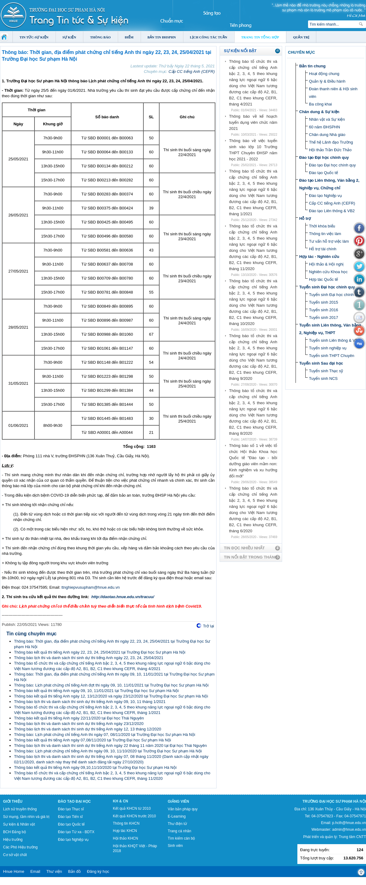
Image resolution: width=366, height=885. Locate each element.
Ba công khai (320, 104)
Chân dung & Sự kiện (319, 111)
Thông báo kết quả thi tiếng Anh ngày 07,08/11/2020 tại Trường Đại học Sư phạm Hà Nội (92, 740)
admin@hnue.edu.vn (349, 829)
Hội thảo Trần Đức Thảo (330, 150)
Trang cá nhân (179, 831)
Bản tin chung (312, 66)
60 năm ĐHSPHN (324, 127)
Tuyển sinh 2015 (323, 302)
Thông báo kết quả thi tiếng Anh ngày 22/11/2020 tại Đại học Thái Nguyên (79, 718)
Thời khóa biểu (322, 226)
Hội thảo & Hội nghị (326, 264)
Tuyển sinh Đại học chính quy (327, 287)
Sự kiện (69, 37)
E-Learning (177, 816)
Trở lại (208, 626)
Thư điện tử (177, 824)
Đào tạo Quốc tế (323, 172)
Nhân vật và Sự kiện (327, 119)
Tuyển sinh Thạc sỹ (326, 371)
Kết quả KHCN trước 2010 (134, 816)
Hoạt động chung (324, 73)
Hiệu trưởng (13, 839)
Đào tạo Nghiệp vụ (325, 195)
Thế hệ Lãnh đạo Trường (331, 142)
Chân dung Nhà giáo (327, 134)
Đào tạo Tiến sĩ (70, 817)
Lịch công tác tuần (208, 37)
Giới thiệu (12, 801)
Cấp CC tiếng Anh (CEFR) (192, 71)
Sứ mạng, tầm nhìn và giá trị (26, 817)
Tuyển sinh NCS (323, 378)
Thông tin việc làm (325, 233)
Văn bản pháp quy (183, 809)
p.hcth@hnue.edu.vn (349, 823)
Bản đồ (74, 871)
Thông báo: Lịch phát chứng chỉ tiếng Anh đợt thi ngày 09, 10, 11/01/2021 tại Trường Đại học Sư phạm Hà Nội (111, 685)
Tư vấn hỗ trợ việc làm (329, 241)
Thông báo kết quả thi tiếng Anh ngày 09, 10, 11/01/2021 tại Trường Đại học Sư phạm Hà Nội (96, 690)
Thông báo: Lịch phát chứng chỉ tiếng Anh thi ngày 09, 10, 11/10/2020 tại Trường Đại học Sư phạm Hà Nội (108, 751)
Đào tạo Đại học (74, 801)
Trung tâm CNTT (352, 837)
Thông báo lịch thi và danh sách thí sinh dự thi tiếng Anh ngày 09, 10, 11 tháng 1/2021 (90, 701)
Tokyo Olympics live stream (22, 883)
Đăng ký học (98, 871)
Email (35, 871)
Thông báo (100, 37)
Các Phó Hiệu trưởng (20, 847)
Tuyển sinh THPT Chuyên (331, 355)
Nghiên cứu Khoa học (328, 271)
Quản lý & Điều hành (327, 81)
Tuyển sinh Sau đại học (321, 363)
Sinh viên (175, 846)
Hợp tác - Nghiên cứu (319, 256)
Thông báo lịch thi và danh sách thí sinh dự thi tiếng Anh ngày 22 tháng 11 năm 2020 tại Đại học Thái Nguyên (110, 745)
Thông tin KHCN (126, 823)
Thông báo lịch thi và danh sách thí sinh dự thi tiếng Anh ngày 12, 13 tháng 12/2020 (87, 729)
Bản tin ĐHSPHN (162, 37)
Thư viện (54, 871)
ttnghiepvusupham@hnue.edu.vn (90, 587)
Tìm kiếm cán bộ (181, 838)
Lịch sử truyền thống (20, 809)
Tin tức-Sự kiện (34, 37)
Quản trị (301, 37)
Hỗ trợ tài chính (322, 249)
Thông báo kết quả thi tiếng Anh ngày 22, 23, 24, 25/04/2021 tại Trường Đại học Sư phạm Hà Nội (99, 652)
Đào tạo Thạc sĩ (71, 809)
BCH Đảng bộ (14, 832)
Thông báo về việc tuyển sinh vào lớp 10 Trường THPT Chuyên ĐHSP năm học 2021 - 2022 (253, 149)
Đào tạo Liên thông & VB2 (332, 211)
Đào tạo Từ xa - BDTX (76, 832)
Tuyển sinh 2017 (323, 317)
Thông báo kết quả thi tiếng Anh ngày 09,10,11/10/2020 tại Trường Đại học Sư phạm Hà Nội (95, 767)
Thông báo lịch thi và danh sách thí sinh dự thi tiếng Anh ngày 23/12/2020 (78, 723)
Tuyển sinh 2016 (323, 310)
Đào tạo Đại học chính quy (324, 157)
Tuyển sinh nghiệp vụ (327, 348)
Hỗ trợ (305, 218)
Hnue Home (13, 871)
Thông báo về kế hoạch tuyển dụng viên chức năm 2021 (253, 122)
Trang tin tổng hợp (260, 37)
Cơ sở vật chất (15, 855)
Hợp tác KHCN (125, 831)
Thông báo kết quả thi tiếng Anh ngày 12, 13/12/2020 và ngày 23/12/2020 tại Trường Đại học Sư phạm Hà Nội (111, 696)
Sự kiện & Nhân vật (19, 824)
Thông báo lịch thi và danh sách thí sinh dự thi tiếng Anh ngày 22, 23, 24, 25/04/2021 (88, 657)
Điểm (129, 37)
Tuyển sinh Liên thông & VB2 (334, 340)
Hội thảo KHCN (125, 838)
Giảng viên (178, 801)
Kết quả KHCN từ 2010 (132, 808)
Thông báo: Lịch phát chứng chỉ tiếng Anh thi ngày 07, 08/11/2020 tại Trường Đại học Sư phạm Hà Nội (104, 734)
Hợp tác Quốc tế (323, 279)
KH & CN (120, 801)
